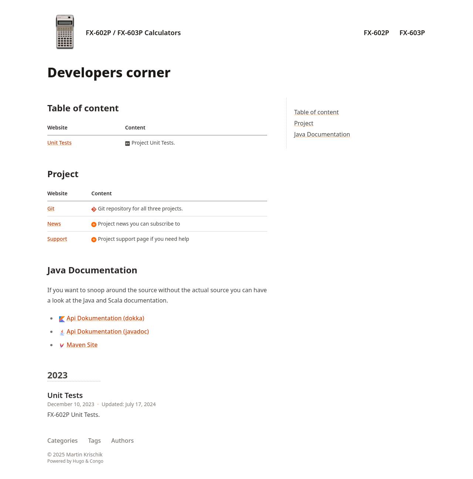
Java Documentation (322, 134)
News (54, 223)
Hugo (78, 461)
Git (50, 208)
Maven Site (82, 345)
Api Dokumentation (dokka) (105, 318)
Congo (96, 461)
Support (57, 238)
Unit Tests (59, 142)
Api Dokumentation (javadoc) (108, 331)
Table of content (316, 112)
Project (303, 123)
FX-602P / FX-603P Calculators (133, 32)
